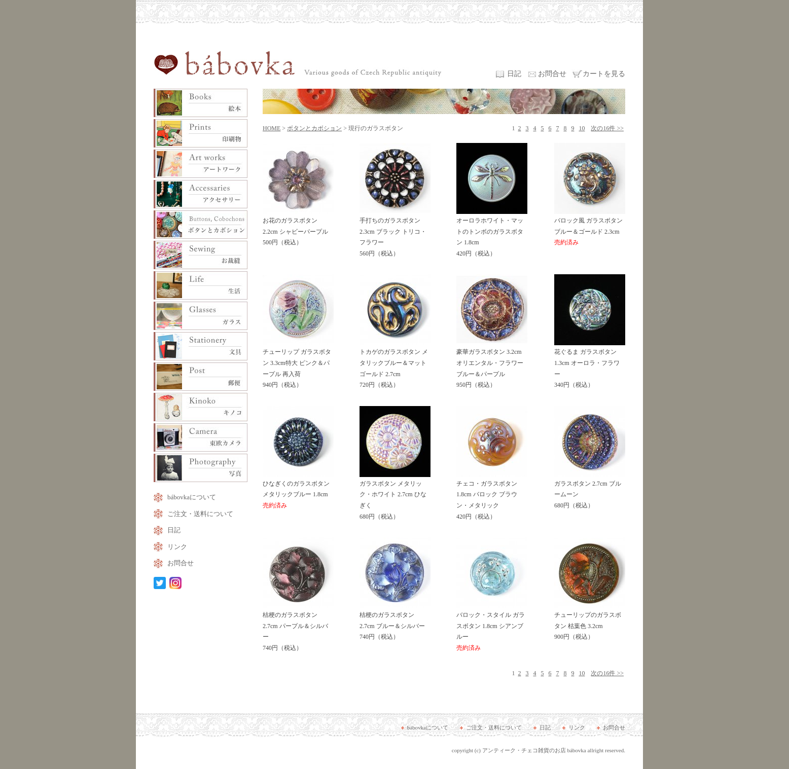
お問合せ (552, 74)
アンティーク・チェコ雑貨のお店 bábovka (534, 750)
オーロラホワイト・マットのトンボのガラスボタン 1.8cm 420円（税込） (491, 233)
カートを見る (604, 74)
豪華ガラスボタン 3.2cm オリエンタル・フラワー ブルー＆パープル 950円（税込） (491, 364)
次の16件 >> (607, 128)
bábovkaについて (191, 497)
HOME (271, 128)
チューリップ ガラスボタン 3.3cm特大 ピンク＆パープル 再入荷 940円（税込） (298, 364)
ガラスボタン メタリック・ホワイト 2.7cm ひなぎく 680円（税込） (395, 496)
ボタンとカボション (314, 128)
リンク (177, 547)
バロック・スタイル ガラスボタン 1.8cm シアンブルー (491, 627)
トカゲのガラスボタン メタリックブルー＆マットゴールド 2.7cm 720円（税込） (395, 364)
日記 (514, 74)
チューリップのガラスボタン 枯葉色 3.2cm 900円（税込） (589, 622)
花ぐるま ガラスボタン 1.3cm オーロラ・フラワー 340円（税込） (589, 364)
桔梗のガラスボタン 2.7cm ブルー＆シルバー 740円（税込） (395, 622)
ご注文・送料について (200, 514)
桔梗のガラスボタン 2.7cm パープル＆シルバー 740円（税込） (298, 627)
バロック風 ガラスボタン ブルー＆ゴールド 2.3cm (589, 228)
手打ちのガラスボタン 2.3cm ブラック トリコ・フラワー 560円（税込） (395, 233)
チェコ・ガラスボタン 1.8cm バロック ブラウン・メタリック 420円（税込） (491, 496)
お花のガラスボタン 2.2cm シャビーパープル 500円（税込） (298, 228)
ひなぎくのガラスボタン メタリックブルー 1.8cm (298, 491)
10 (582, 128)
